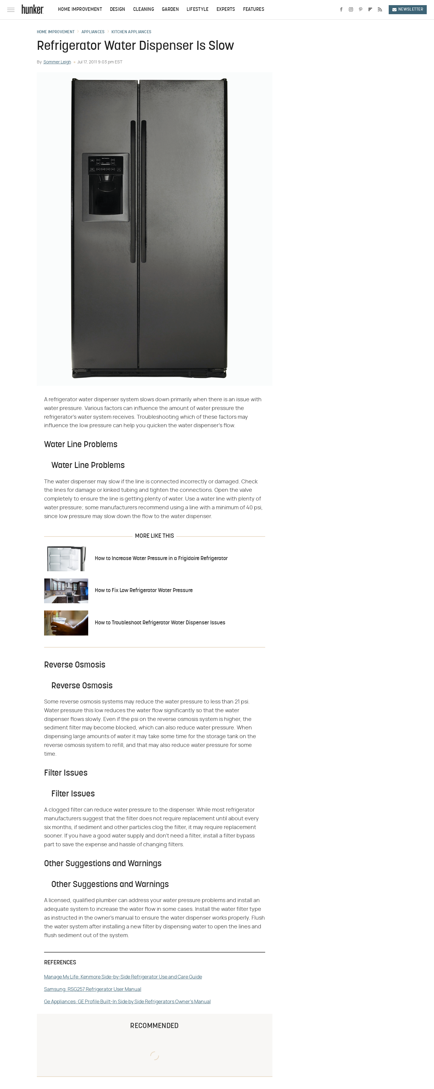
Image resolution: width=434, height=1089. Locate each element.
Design (117, 9)
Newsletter (407, 9)
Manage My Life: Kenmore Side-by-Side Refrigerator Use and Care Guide (123, 977)
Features (253, 9)
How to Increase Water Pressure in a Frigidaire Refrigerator (161, 559)
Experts (226, 9)
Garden (170, 9)
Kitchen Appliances (131, 32)
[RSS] (380, 10)
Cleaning (143, 9)
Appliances (93, 32)
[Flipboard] (370, 10)
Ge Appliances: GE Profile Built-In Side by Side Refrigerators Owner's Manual (127, 1001)
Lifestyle (198, 9)
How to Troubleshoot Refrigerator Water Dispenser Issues (160, 623)
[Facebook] (341, 10)
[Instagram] (351, 10)
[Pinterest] (361, 10)
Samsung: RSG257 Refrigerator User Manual (92, 989)
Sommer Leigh (57, 62)
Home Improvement (80, 9)
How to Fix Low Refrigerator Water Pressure (144, 591)
